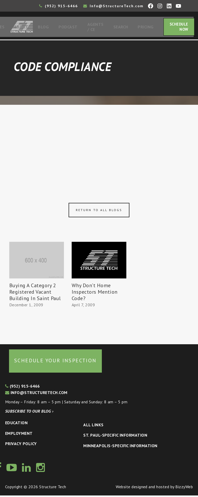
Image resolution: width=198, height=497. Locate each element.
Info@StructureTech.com (113, 6)
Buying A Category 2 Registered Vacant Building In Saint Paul (35, 293)
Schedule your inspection (55, 362)
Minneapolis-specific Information (120, 447)
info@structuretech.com (36, 394)
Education (16, 424)
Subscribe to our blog (29, 412)
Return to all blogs (99, 211)
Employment (19, 434)
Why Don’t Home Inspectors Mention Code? (95, 293)
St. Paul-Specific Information (115, 436)
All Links (93, 426)
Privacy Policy (21, 445)
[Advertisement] (99, 145)
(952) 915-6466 (58, 6)
